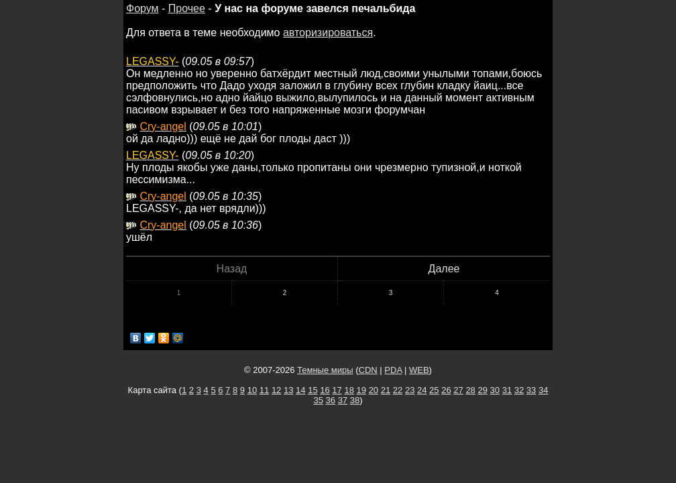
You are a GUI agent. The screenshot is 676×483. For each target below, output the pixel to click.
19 (361, 390)
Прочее (186, 8)
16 (324, 390)
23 (409, 390)
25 (434, 390)
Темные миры (325, 370)
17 (336, 390)
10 (252, 390)
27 (458, 390)
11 (264, 390)
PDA (393, 370)
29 (482, 390)
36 (330, 400)
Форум (142, 8)
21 (385, 390)
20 (373, 390)
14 (300, 390)
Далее (444, 268)
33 (531, 390)
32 (519, 390)
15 (312, 390)
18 (348, 390)
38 (354, 400)
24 (422, 390)
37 (342, 400)
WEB (419, 370)
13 (288, 390)
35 (318, 400)
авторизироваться (328, 32)
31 (507, 390)
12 (276, 390)
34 (543, 390)
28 (470, 390)
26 (446, 390)
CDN (368, 370)
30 (495, 390)
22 (397, 390)
